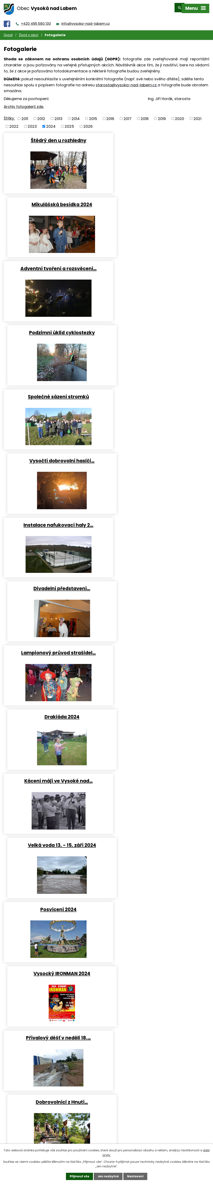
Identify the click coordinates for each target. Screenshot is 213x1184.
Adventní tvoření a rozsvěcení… (54, 201)
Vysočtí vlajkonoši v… (54, 651)
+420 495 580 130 (36, 21)
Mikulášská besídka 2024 (159, 137)
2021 (197, 115)
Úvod (8, 32)
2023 (32, 123)
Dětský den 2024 (159, 651)
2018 (145, 115)
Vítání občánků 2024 (159, 844)
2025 (69, 123)
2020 (179, 115)
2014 (76, 115)
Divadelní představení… (158, 330)
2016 (110, 115)
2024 (51, 123)
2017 (127, 115)
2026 (88, 123)
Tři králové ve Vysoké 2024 (159, 972)
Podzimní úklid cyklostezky (159, 201)
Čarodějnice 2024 (54, 715)
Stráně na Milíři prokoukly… (159, 908)
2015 (93, 115)
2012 (41, 115)
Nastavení (135, 1176)
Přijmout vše (79, 1176)
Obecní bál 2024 (54, 972)
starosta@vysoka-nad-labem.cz (126, 82)
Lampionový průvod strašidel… (54, 394)
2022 (14, 123)
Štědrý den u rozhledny (54, 137)
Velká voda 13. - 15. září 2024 (159, 458)
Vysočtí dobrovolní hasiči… (159, 266)
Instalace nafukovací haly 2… (54, 330)
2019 (162, 115)
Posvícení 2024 (54, 522)
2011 (24, 115)
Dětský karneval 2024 (54, 908)
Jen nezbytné (108, 1176)
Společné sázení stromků (54, 266)
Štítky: (9, 115)
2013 (58, 115)
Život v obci (28, 32)
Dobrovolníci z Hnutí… (159, 587)
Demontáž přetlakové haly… (54, 779)
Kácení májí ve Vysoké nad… (54, 458)
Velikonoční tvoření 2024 (159, 779)
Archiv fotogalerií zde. (24, 104)
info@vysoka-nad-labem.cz (85, 21)
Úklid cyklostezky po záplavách (54, 1036)
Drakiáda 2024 (158, 394)
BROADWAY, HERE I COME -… (54, 844)
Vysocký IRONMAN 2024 (158, 522)
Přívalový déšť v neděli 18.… (54, 587)
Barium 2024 (159, 715)
